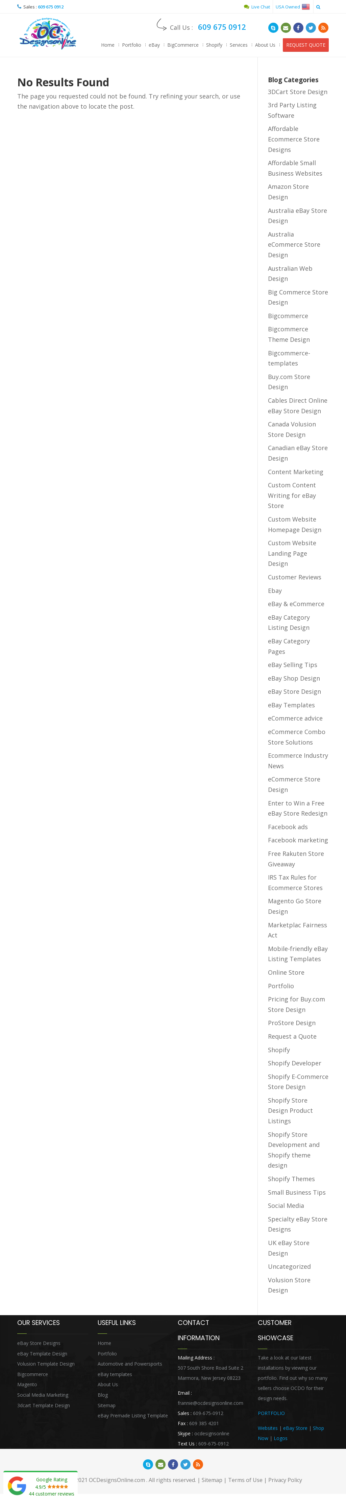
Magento (27, 1384)
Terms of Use (245, 1480)
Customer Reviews (294, 577)
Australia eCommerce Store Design (294, 244)
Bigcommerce (288, 316)
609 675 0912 (51, 7)
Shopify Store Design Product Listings (290, 1110)
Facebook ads (288, 827)
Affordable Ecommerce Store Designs (294, 139)
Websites (268, 1428)
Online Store (286, 972)
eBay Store (295, 1428)
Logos (281, 1438)
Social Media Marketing (42, 1395)
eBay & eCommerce (296, 604)
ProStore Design (292, 1023)
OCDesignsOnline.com (117, 1480)
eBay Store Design (294, 691)
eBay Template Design (42, 1353)
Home (108, 45)
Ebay (275, 591)
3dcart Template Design (43, 1405)
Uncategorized (289, 1266)
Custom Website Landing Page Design (292, 553)
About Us (265, 45)
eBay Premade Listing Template (133, 1415)
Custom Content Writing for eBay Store (292, 495)
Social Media (286, 1205)
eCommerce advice (295, 718)
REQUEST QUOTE (305, 45)
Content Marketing (295, 472)
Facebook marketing (298, 840)
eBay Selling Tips (292, 665)
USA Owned (293, 7)
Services (239, 45)
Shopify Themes (291, 1179)
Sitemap (107, 1405)
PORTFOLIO (271, 1413)
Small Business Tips (297, 1192)
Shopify (214, 45)
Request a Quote (292, 1036)
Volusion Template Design (46, 1364)
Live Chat (257, 7)
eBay (154, 45)
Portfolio (131, 45)
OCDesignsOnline (47, 34)
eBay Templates (291, 705)
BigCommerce (183, 45)
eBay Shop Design (294, 678)
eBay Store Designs (38, 1343)
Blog (103, 1395)
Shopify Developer (294, 1063)
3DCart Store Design (297, 92)
